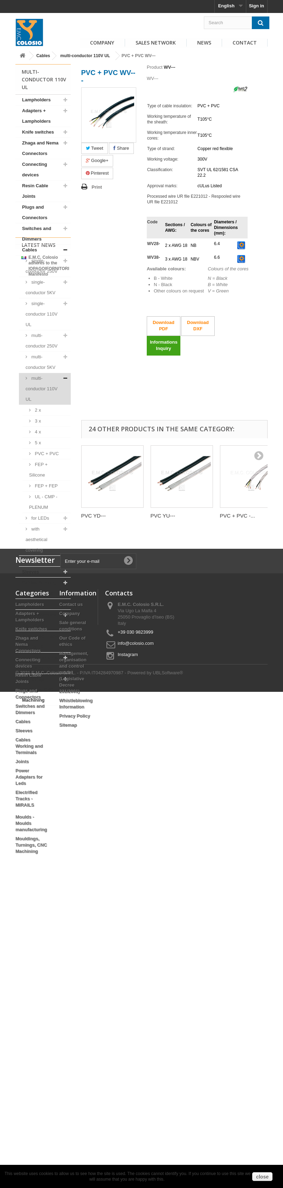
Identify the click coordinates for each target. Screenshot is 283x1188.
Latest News (38, 724)
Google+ (97, 160)
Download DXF (198, 325)
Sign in (256, 5)
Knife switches (38, 132)
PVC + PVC (46, 453)
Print (97, 187)
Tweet (94, 148)
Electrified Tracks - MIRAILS (41, 641)
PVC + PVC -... (237, 516)
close (262, 1177)
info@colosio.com (136, 935)
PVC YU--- (163, 516)
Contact (245, 42)
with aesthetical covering (36, 539)
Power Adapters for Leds (39, 620)
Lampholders (36, 99)
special (38, 560)
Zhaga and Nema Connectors (40, 148)
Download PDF (163, 325)
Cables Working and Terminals (39, 588)
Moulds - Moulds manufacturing (40, 663)
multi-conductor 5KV (40, 362)
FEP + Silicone (38, 470)
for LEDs (39, 518)
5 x (37, 442)
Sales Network (156, 42)
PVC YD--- (93, 516)
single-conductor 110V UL (41, 314)
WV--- (169, 67)
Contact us (71, 896)
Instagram (128, 947)
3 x (37, 421)
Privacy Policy (74, 1008)
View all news (43, 808)
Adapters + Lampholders (36, 116)
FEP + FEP (46, 485)
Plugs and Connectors (34, 212)
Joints (28, 604)
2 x (37, 410)
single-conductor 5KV (40, 287)
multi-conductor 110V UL (85, 55)
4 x (37, 431)
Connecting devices (34, 169)
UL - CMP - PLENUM (43, 502)
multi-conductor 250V (41, 341)
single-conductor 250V (41, 266)
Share (121, 148)
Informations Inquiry (164, 345)
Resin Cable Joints (35, 191)
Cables (43, 55)
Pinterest (97, 173)
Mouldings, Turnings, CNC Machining (38, 689)
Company (102, 42)
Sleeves (30, 571)
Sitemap (68, 1017)
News (204, 42)
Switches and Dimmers (36, 234)
